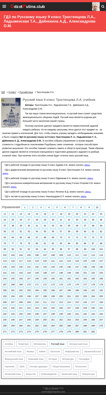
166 (101, 278)
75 (101, 237)
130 (21, 267)
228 (77, 308)
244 (101, 314)
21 (85, 214)
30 (53, 219)
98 (77, 249)
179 (101, 284)
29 (45, 219)
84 (69, 243)
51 (13, 231)
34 (85, 219)
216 (85, 302)
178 (93, 284)
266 (69, 325)
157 (29, 278)
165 (93, 278)
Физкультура (88, 374)
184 (37, 290)
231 (101, 308)
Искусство (31, 374)
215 (77, 302)
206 (5, 302)
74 (93, 237)
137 (77, 267)
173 (53, 284)
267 (77, 325)
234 (21, 314)
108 (53, 255)
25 (13, 219)
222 (29, 308)
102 (5, 255)
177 (85, 284)
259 (13, 325)
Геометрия (23, 344)
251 (53, 319)
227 (69, 308)
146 (45, 273)
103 (13, 255)
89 (5, 249)
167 (5, 284)
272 (13, 331)
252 (61, 319)
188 (69, 290)
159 (45, 278)
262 (37, 325)
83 (61, 243)
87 (93, 243)
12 (13, 214)
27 (29, 219)
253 (69, 319)
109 (61, 255)
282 (93, 331)
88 (101, 243)
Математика (40, 344)
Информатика (72, 351)
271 (5, 331)
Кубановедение (49, 374)
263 (45, 325)
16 (45, 214)
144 (29, 273)
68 (45, 237)
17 (53, 214)
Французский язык (14, 359)
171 (37, 284)
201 (69, 296)
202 (77, 296)
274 (29, 331)
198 (45, 296)
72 (77, 237)
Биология (55, 351)
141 (5, 273)
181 (13, 290)
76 (5, 243)
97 (69, 249)
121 (53, 261)
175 (69, 284)
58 (69, 231)
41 (37, 225)
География (84, 359)
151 (85, 273)
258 (5, 325)
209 (29, 302)
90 (13, 249)
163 (77, 278)
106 (37, 255)
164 (85, 278)
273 (21, 331)
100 (93, 249)
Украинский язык (92, 351)
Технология (80, 366)
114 (101, 255)
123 (69, 261)
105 (29, 255)
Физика (30, 351)
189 (77, 290)
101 (101, 249)
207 (13, 302)
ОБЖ (22, 366)
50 (5, 231)
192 (101, 290)
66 (29, 237)
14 (29, 214)
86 (85, 243)
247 (21, 319)
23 (101, 214)
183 (29, 290)
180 (5, 290)
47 (85, 225)
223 (37, 308)
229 (85, 308)
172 (45, 284)
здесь (87, 165)
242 (85, 314)
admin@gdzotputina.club (53, 391)
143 (21, 273)
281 (85, 331)
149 (69, 273)
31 (61, 219)
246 (13, 319)
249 (37, 319)
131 (29, 267)
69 (53, 237)
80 (37, 243)
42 (45, 225)
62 (101, 231)
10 (97, 207)
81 (45, 243)
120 (45, 261)
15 (37, 214)
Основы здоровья (39, 366)
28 (37, 219)
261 (29, 325)
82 (53, 243)
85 (77, 243)
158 (37, 278)
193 (5, 296)
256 (93, 319)
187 (61, 290)
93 (37, 249)
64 (13, 237)
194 (13, 296)
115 (5, 261)
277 (53, 331)
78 (21, 243)
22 (93, 214)
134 (53, 267)
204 (93, 296)
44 (61, 225)
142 (13, 273)
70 (61, 237)
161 (61, 278)
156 (21, 278)
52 (21, 231)
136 (69, 267)
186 (53, 290)
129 (13, 267)
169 (21, 284)
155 (13, 278)
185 (45, 290)
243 (93, 314)
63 (5, 237)
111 (77, 255)
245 (5, 319)
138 (85, 267)
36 (101, 219)
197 (37, 296)
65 (21, 237)
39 (21, 225)
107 (45, 255)
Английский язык (13, 351)
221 (21, 308)
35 (93, 219)
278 (61, 331)
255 (85, 319)
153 (101, 273)
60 (85, 231)
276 (45, 331)
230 (93, 308)
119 (37, 261)
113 (93, 255)
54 (37, 231)
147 (53, 273)
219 (5, 308)
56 (53, 231)
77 (13, 243)
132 (37, 267)
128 (5, 267)
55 (45, 231)
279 (69, 331)
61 (93, 231)
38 (13, 225)
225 (53, 308)
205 (101, 296)
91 (21, 249)
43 (53, 225)
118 (29, 261)
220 (13, 308)
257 (101, 319)
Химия (42, 351)
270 (101, 325)
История (52, 359)
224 (45, 308)
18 (61, 214)
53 (29, 231)
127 (101, 261)
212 (53, 302)
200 (61, 296)
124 (77, 261)
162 (69, 278)
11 (5, 214)
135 (61, 267)
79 (29, 243)
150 (77, 273)
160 (53, 278)
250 (45, 319)
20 (77, 214)
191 (93, 290)
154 (5, 278)
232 (5, 314)
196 (29, 296)
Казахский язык (69, 374)
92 (29, 249)
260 (21, 325)
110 (69, 255)
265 (61, 325)
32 (69, 219)
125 (85, 261)
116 (13, 261)
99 (85, 249)
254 (77, 319)
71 (69, 237)
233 (13, 314)
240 (69, 314)
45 (69, 225)
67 (37, 237)
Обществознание (61, 366)
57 (61, 231)
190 (85, 290)
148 (61, 273)
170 (29, 284)
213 (61, 302)
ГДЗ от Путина (51, 388)
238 (53, 314)
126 (93, 261)
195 (21, 296)
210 (37, 302)
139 (93, 267)
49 (101, 225)
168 (13, 284)
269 (93, 325)
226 (61, 308)
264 (53, 325)
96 (61, 249)
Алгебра (9, 344)
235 (29, 314)
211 (45, 302)
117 (21, 261)
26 (21, 219)
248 (29, 319)
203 (85, 296)
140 (101, 267)
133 (45, 267)
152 (93, 273)
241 (77, 314)
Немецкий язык (35, 359)
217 (93, 302)
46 (77, 225)
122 (61, 261)
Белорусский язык (78, 344)
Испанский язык (13, 374)
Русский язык (57, 344)
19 (69, 214)
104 (21, 255)
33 (77, 219)
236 (37, 314)
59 (77, 231)
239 (61, 314)
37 (5, 225)
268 (85, 325)
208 (21, 302)
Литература (68, 359)
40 (29, 225)
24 (5, 219)
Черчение (9, 366)
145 (37, 273)
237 (45, 314)
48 (93, 225)
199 (53, 296)
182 (21, 290)
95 (53, 249)
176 (77, 284)
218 (101, 302)
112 (85, 255)
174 (61, 284)
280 (77, 331)
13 (21, 214)
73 (85, 237)
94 (45, 249)
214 (69, 302)
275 (37, 331)
